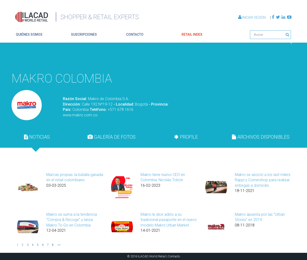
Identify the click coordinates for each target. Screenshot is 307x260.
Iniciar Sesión (252, 17)
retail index (192, 34)
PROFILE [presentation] (186, 137)
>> (59, 245)
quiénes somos (29, 34)
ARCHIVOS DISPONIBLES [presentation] (260, 137)
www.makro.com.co (80, 115)
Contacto (174, 256)
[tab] (37, 137)
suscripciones (84, 34)
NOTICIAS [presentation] (37, 137)
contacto (134, 34)
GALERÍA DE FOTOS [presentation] (112, 137)
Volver (280, 58)
